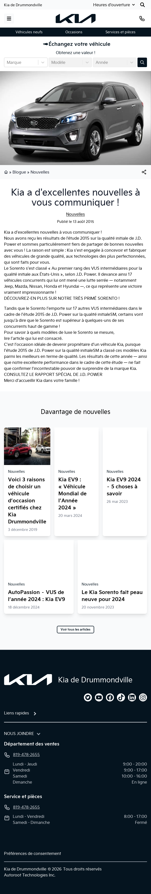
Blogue (19, 172)
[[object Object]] (144, 172)
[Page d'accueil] (28, 679)
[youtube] (99, 697)
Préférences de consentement (32, 853)
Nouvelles (40, 172)
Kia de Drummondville (23, 5)
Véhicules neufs (29, 32)
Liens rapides (16, 713)
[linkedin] (132, 697)
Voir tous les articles (75, 629)
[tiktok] (121, 697)
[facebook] (110, 697)
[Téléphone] (142, 19)
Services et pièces (120, 32)
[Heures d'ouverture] (114, 5)
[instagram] (143, 697)
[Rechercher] (142, 4)
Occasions (73, 32)
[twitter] (88, 697)
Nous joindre (19, 733)
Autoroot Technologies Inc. (29, 875)
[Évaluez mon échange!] (142, 62)
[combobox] (7, 62)
